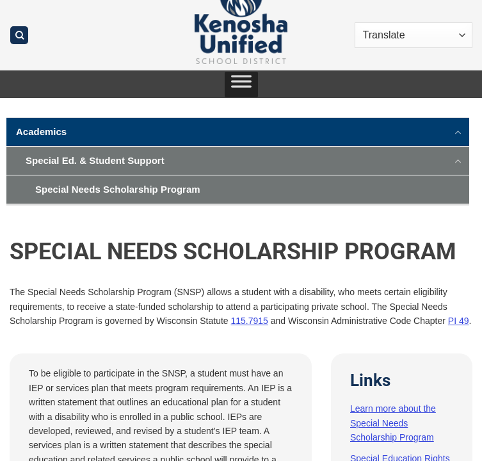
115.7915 (249, 321)
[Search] (19, 35)
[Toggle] (458, 131)
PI (453, 321)
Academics (41, 131)
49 (464, 321)
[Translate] (413, 35)
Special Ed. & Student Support (95, 160)
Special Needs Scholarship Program (117, 189)
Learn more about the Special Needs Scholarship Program (393, 422)
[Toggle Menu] (241, 84)
